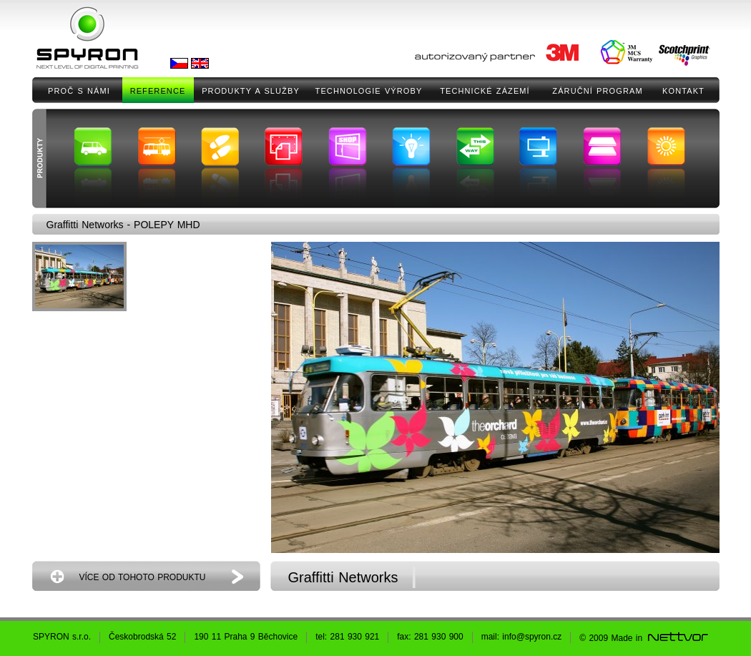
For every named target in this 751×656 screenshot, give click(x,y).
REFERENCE (158, 91)
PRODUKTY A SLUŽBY (251, 91)
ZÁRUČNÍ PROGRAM (597, 91)
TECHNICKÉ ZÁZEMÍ (485, 91)
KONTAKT (683, 91)
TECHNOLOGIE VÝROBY (369, 91)
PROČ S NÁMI (79, 91)
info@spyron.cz (531, 637)
